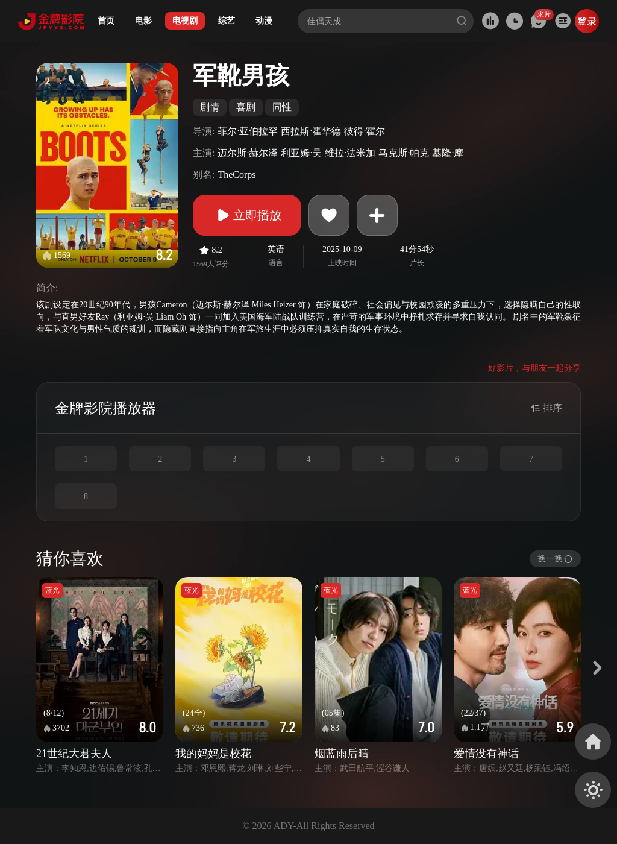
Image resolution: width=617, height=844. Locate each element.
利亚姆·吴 (301, 153)
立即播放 (247, 215)
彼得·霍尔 (364, 131)
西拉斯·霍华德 (311, 131)
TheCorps (236, 174)
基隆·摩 (447, 153)
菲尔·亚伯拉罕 (248, 131)
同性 (282, 107)
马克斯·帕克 (403, 153)
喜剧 (245, 107)
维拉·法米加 (350, 153)
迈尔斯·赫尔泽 (248, 153)
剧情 (209, 107)
